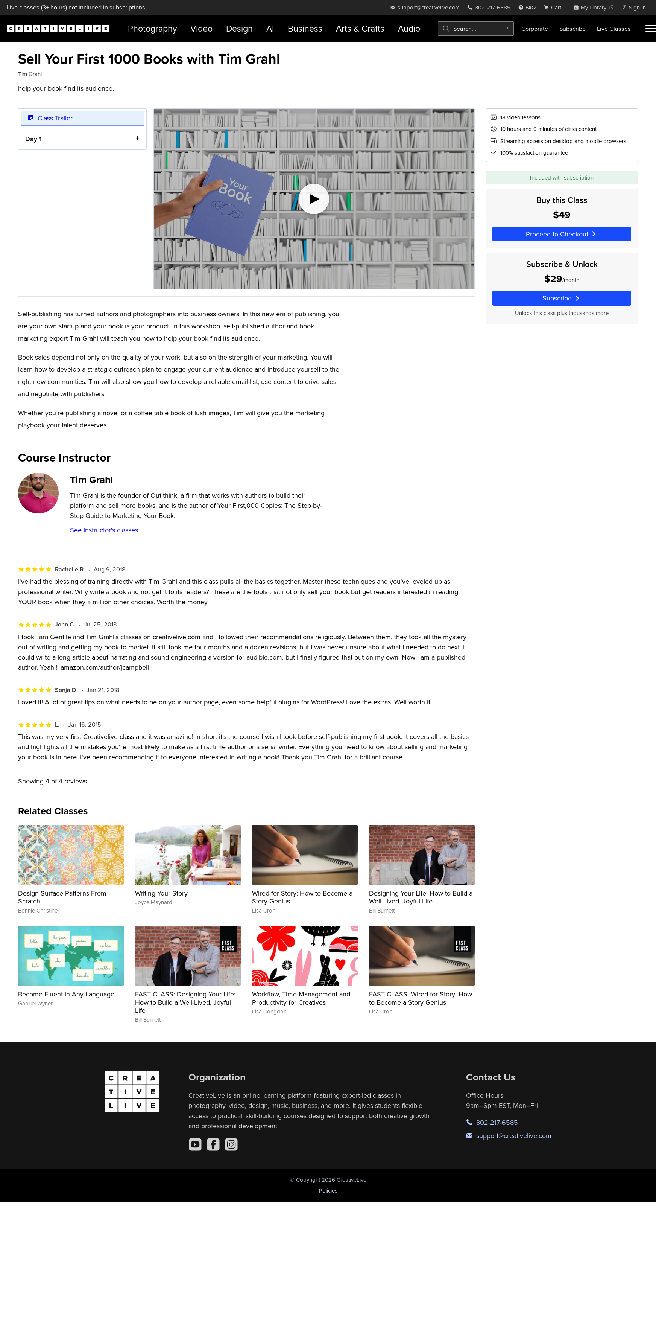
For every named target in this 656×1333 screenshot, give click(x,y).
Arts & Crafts (360, 28)
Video (201, 28)
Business (305, 28)
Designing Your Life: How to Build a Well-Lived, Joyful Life (420, 897)
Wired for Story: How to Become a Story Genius (302, 897)
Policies (328, 1190)
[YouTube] (195, 1144)
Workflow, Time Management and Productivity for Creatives (301, 998)
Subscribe (572, 28)
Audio (409, 28)
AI (270, 28)
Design (239, 28)
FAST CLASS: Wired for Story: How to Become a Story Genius (420, 998)
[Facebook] (213, 1144)
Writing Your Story (161, 893)
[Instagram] (231, 1144)
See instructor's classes (104, 530)
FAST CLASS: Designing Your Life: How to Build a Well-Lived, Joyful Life (185, 1002)
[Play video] (314, 199)
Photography (152, 28)
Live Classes (614, 28)
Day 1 (33, 138)
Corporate (534, 28)
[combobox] (475, 28)
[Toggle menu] (650, 28)
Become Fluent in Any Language (66, 994)
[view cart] (554, 7)
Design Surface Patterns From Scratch (62, 897)
